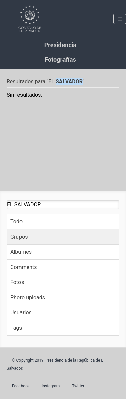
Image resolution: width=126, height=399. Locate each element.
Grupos (19, 237)
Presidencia (60, 45)
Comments (23, 267)
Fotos (17, 282)
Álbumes (21, 252)
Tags (16, 328)
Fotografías (60, 59)
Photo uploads (27, 297)
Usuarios (21, 312)
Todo (16, 221)
